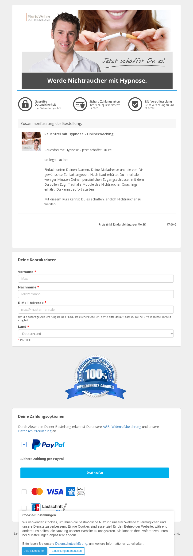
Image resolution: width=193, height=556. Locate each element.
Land (23, 326)
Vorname (27, 271)
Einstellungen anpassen (67, 550)
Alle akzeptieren (34, 550)
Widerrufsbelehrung (126, 426)
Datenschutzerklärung (34, 431)
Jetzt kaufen (95, 472)
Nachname (28, 287)
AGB (106, 426)
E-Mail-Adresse (32, 302)
